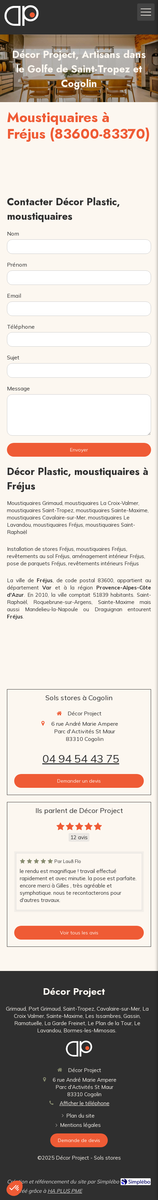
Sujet (13, 357)
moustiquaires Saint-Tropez (40, 510)
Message (18, 388)
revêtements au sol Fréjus (38, 556)
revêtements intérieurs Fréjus (103, 563)
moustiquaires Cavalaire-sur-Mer (46, 517)
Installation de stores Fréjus (40, 549)
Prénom (17, 264)
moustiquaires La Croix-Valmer (101, 503)
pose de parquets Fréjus (36, 563)
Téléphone (21, 326)
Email (14, 295)
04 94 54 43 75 (80, 758)
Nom (13, 233)
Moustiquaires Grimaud (34, 503)
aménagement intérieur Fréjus (108, 556)
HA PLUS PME (64, 1191)
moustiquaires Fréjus (58, 525)
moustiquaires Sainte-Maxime (112, 510)
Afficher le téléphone (84, 1103)
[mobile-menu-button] (146, 12)
